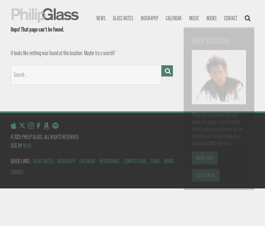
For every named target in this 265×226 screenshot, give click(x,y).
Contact (230, 18)
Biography (149, 18)
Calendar (174, 18)
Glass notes (123, 18)
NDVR (27, 145)
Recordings (110, 161)
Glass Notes (43, 161)
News (101, 18)
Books (211, 18)
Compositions (135, 161)
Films (155, 161)
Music (194, 18)
